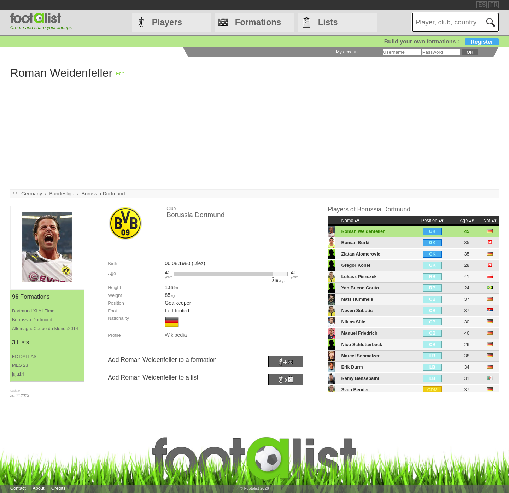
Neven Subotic (357, 310)
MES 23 (20, 365)
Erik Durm (352, 367)
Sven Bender (355, 389)
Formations (258, 22)
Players (167, 22)
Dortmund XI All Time (33, 310)
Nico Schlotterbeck (361, 344)
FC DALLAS (24, 356)
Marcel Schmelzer (360, 355)
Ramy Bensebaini (360, 378)
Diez (198, 263)
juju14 (18, 374)
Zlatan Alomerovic (360, 254)
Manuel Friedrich (359, 333)
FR (494, 5)
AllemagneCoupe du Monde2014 (45, 328)
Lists (328, 22)
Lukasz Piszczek (358, 276)
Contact (18, 488)
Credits (58, 488)
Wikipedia (176, 335)
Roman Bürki (355, 242)
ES (482, 5)
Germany (31, 193)
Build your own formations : (441, 42)
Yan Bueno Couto (360, 287)
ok (470, 52)
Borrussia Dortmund (32, 319)
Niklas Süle (353, 321)
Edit (120, 73)
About (38, 488)
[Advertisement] (222, 139)
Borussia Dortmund (103, 193)
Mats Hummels (357, 299)
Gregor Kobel (355, 265)
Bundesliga (61, 193)
